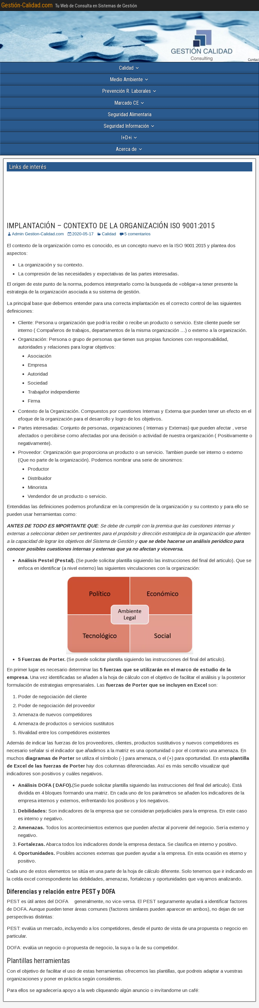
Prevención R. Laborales (126, 91)
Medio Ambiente (126, 79)
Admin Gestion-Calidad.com (38, 233)
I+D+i (126, 138)
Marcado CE (126, 103)
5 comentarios (137, 233)
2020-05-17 (83, 233)
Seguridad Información (126, 126)
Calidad (126, 68)
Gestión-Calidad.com (27, 5)
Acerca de (126, 149)
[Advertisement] (76, 183)
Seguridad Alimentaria (129, 114)
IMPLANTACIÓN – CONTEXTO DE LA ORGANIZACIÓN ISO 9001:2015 (111, 225)
